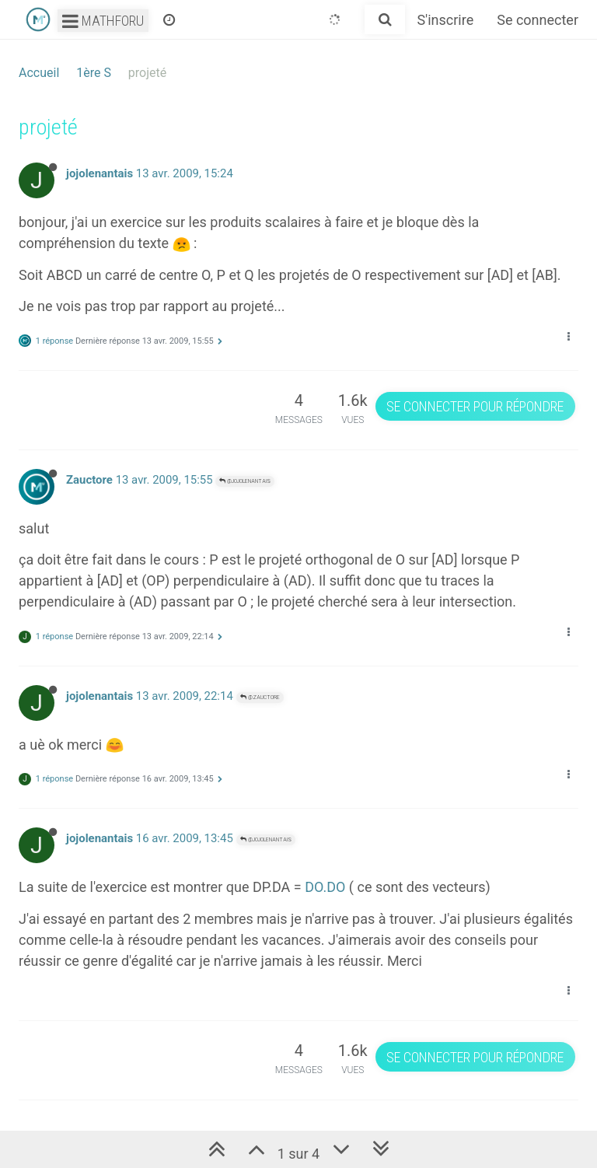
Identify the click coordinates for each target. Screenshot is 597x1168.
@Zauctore (260, 697)
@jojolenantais (245, 480)
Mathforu (103, 20)
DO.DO (325, 887)
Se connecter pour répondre (475, 406)
